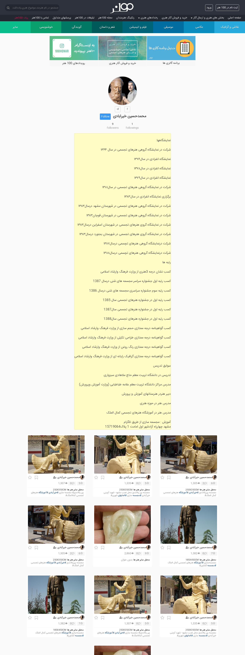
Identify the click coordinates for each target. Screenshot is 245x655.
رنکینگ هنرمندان (125, 18)
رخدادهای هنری (148, 18)
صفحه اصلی (234, 18)
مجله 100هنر (105, 18)
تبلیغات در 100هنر (84, 18)
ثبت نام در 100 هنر (227, 7)
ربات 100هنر (21, 18)
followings (132, 128)
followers (113, 128)
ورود (209, 7)
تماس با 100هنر (40, 18)
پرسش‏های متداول (62, 18)
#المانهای (122, 495)
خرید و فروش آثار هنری (174, 18)
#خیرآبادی (193, 492)
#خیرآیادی (53, 492)
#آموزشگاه (183, 492)
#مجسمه (137, 495)
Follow (105, 116)
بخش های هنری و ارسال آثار (207, 18)
